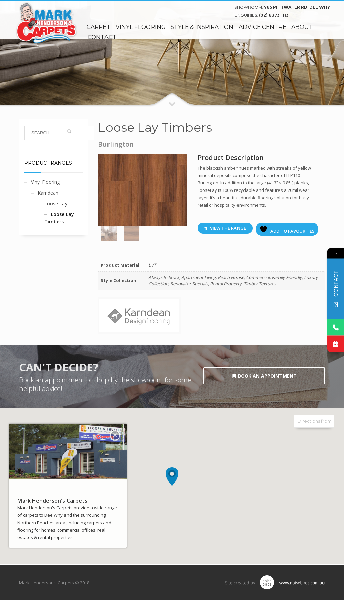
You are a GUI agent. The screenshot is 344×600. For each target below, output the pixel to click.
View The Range (225, 228)
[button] (172, 476)
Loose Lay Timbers (59, 218)
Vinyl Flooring (45, 182)
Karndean (48, 192)
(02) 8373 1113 (274, 15)
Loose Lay (55, 203)
